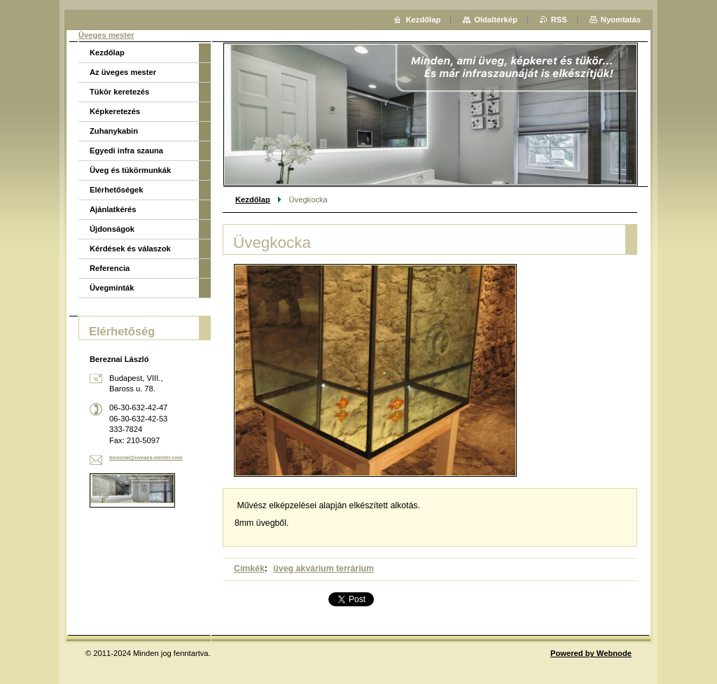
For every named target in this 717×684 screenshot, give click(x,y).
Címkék (249, 568)
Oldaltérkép (495, 19)
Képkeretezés (115, 111)
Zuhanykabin (114, 131)
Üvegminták (112, 288)
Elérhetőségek (116, 190)
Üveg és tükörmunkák (130, 170)
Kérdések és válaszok (130, 248)
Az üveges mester (123, 72)
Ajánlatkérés (113, 209)
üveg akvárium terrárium (323, 568)
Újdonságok (112, 229)
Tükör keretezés (119, 92)
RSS (559, 19)
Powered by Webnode (591, 653)
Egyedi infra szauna (126, 150)
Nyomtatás (621, 19)
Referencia (110, 268)
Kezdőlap (252, 199)
